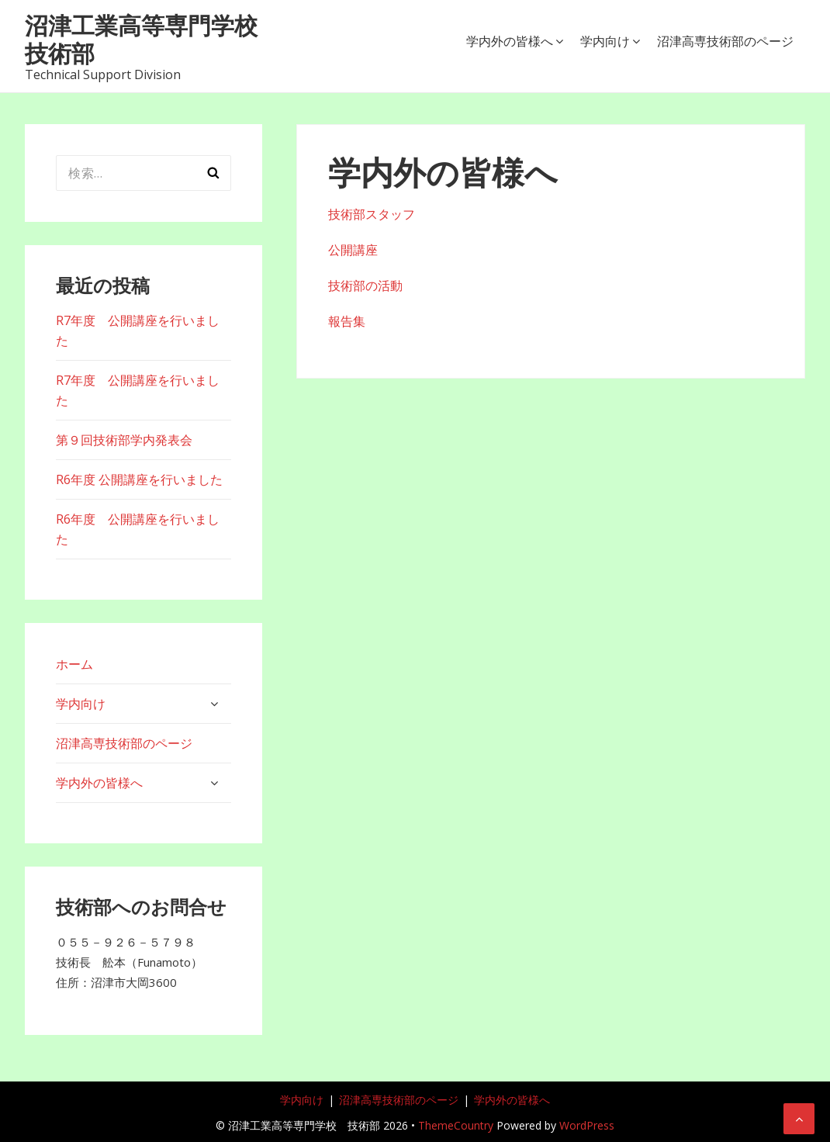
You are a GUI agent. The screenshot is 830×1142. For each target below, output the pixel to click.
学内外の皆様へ (509, 41)
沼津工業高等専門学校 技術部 (153, 39)
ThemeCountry (455, 1125)
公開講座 (353, 249)
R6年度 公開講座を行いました (139, 479)
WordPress (586, 1125)
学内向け (605, 41)
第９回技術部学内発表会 (124, 439)
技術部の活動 (365, 285)
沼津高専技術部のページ (725, 41)
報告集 (346, 321)
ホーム (74, 664)
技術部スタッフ (371, 214)
